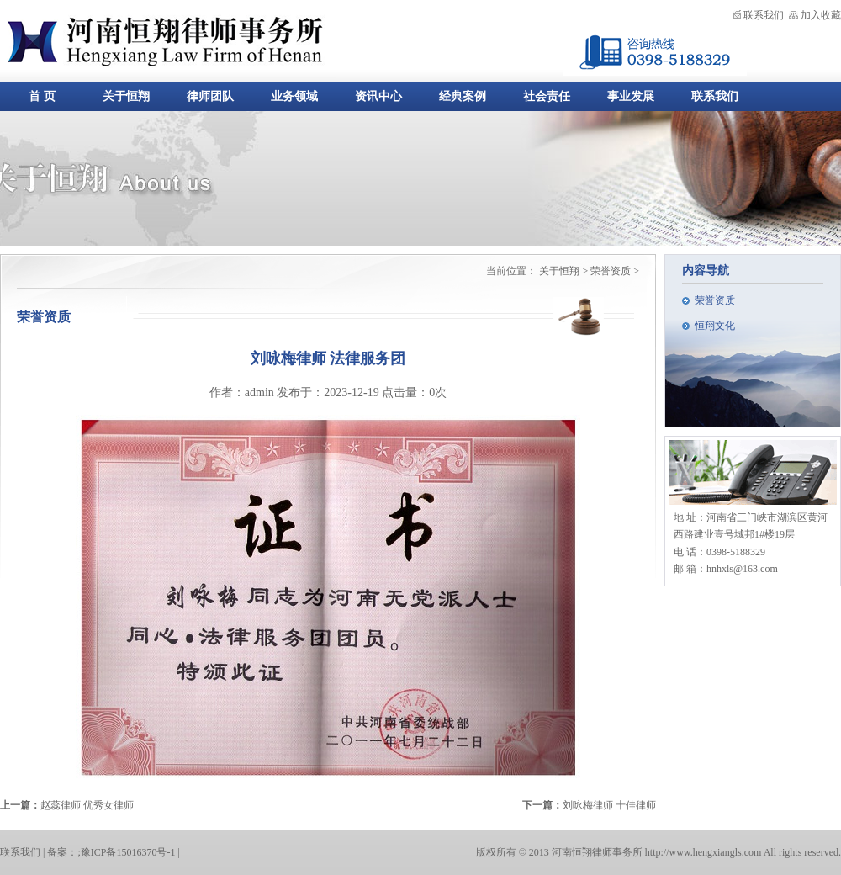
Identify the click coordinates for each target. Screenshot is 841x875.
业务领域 (294, 96)
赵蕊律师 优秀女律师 (87, 805)
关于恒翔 (126, 96)
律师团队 (210, 96)
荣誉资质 (715, 300)
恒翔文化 (715, 325)
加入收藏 (821, 15)
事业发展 (630, 96)
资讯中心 (378, 96)
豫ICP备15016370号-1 (128, 852)
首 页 (42, 96)
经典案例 (462, 96)
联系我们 (763, 15)
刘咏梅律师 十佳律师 (609, 805)
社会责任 (546, 96)
